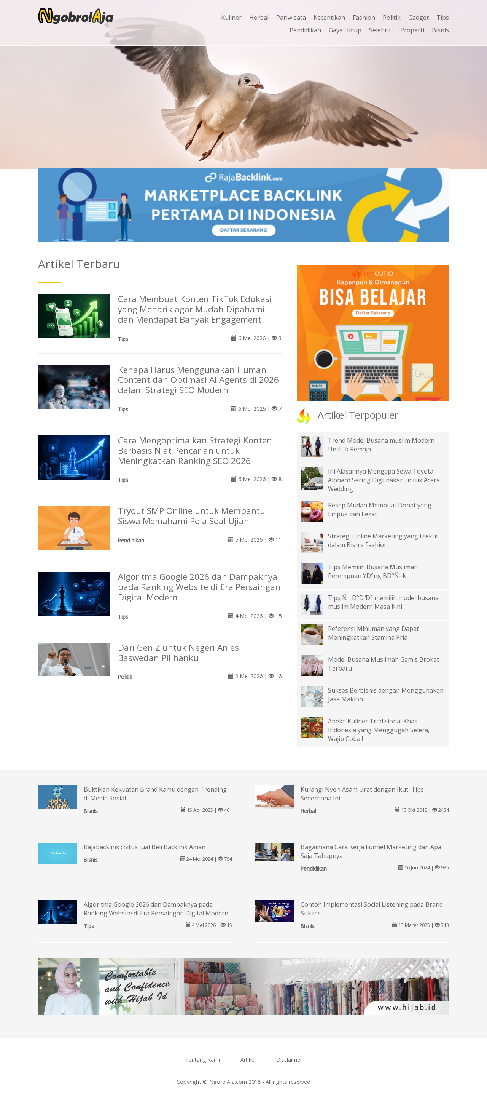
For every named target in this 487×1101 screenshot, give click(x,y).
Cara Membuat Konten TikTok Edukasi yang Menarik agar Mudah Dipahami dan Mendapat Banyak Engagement (195, 309)
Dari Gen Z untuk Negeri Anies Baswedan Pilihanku (178, 653)
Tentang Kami (202, 1059)
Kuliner (231, 17)
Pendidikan (305, 30)
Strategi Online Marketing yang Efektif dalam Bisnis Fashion (383, 540)
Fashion (364, 17)
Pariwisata (291, 17)
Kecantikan (329, 17)
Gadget (418, 17)
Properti (412, 30)
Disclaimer (289, 1059)
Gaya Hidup (345, 30)
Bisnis (440, 30)
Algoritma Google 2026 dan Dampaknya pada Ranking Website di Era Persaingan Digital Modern (199, 587)
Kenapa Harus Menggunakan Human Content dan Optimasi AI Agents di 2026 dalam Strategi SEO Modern (198, 380)
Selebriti (381, 30)
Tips (442, 17)
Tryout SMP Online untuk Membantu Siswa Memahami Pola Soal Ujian (191, 516)
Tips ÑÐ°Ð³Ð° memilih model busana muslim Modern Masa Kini (383, 602)
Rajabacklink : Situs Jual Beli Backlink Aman (144, 847)
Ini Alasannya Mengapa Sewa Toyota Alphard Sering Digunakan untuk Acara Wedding (384, 480)
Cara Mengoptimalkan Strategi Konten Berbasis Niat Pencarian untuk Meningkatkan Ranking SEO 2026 (195, 450)
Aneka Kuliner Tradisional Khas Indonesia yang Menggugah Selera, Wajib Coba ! (379, 730)
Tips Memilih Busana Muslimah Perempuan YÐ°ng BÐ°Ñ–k (373, 571)
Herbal (259, 17)
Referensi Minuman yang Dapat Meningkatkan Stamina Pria (373, 633)
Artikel (248, 1059)
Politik (392, 17)
